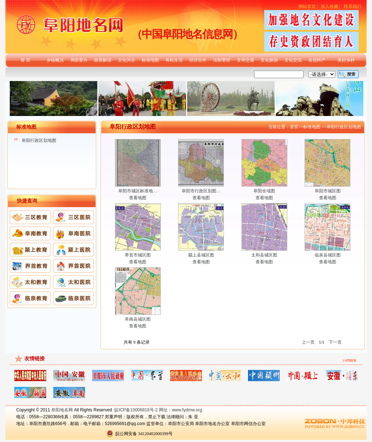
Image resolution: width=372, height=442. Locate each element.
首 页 (25, 60)
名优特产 (317, 60)
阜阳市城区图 (328, 190)
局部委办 (79, 60)
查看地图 (137, 197)
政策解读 (102, 60)
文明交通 (245, 60)
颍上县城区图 (201, 255)
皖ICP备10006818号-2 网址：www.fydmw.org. (158, 409)
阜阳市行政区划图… (201, 190)
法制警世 (221, 60)
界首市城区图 (138, 255)
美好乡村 (346, 60)
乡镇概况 (55, 60)
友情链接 (35, 358)
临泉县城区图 (328, 255)
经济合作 (198, 60)
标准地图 (150, 60)
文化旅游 (269, 60)
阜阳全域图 (264, 190)
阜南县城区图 (138, 319)
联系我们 (352, 6)
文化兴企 (126, 60)
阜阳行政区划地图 (39, 140)
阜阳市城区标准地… (137, 190)
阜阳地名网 (62, 409)
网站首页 (307, 6)
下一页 (335, 342)
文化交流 (293, 60)
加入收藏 (329, 6)
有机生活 (174, 60)
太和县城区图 (264, 255)
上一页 (308, 342)
